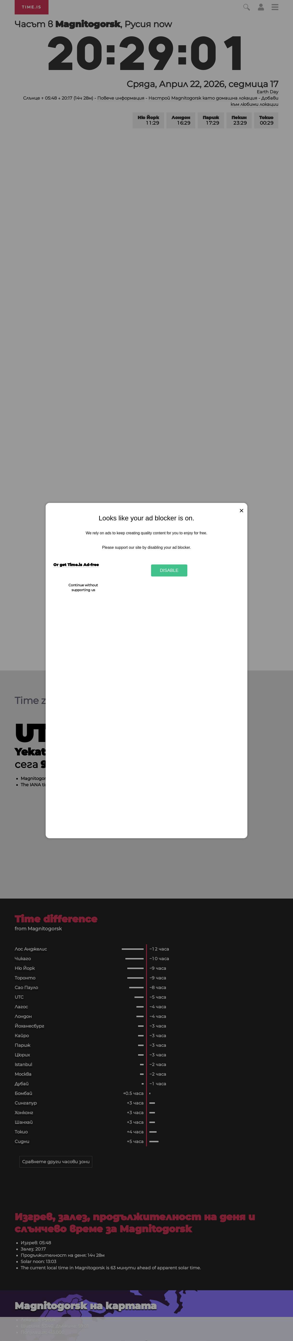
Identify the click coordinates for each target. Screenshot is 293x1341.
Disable (169, 570)
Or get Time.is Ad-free (76, 565)
